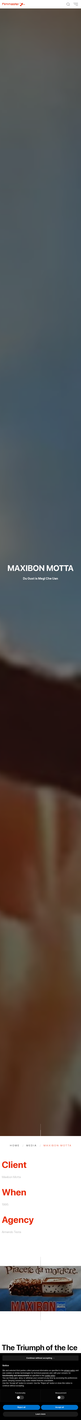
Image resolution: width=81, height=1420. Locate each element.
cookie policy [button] (50, 1376)
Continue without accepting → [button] (40, 1358)
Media (31, 1145)
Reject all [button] (21, 1407)
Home (15, 1145)
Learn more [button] (40, 1414)
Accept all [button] (59, 1407)
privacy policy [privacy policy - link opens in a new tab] (69, 1370)
